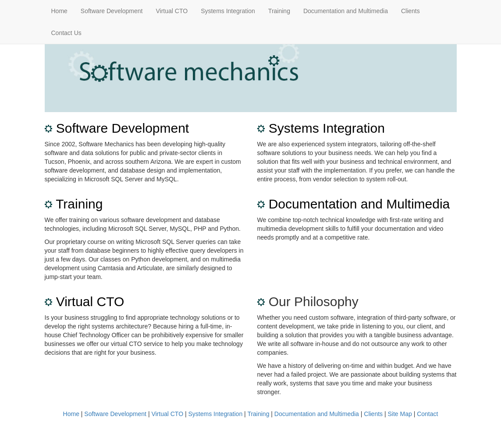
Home (59, 10)
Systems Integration (228, 10)
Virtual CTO (172, 10)
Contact (427, 413)
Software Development (112, 10)
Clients (410, 10)
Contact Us (66, 32)
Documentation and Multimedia (345, 10)
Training (279, 10)
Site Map (400, 413)
